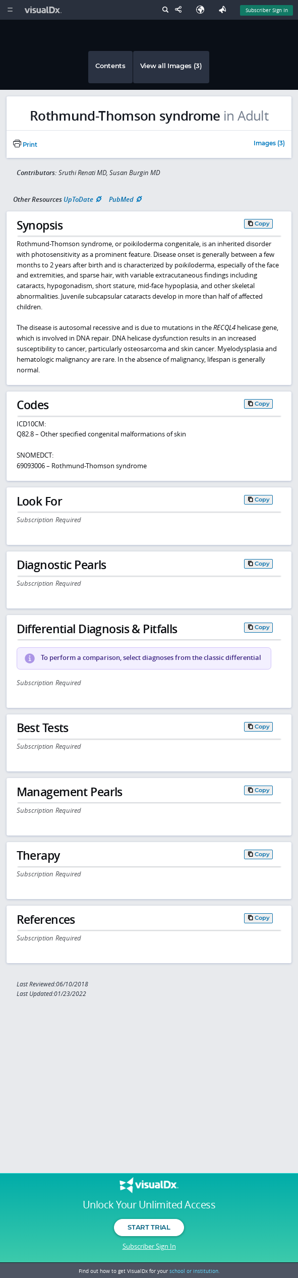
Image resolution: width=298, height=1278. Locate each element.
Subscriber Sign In (149, 1246)
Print (25, 144)
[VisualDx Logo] (44, 10)
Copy (262, 223)
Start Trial (149, 1227)
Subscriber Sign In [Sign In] (267, 10)
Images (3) (269, 144)
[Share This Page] (180, 10)
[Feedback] (224, 10)
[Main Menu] (10, 10)
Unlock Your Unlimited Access (149, 1204)
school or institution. (194, 1270)
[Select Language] (203, 10)
